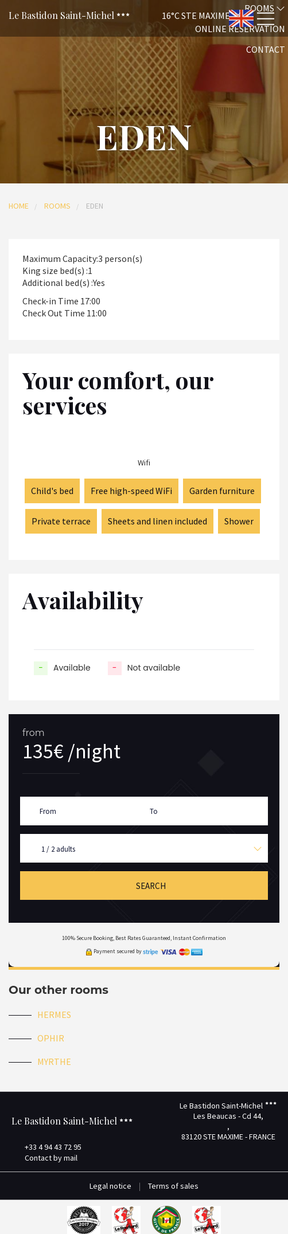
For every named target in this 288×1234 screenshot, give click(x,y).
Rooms (57, 206)
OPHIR (50, 1038)
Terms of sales (173, 1186)
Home (19, 206)
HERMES (54, 1014)
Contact (265, 49)
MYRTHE (54, 1061)
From (48, 811)
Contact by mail (44, 1158)
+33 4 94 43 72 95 (46, 1147)
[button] (185, 15)
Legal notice (110, 1186)
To (154, 811)
